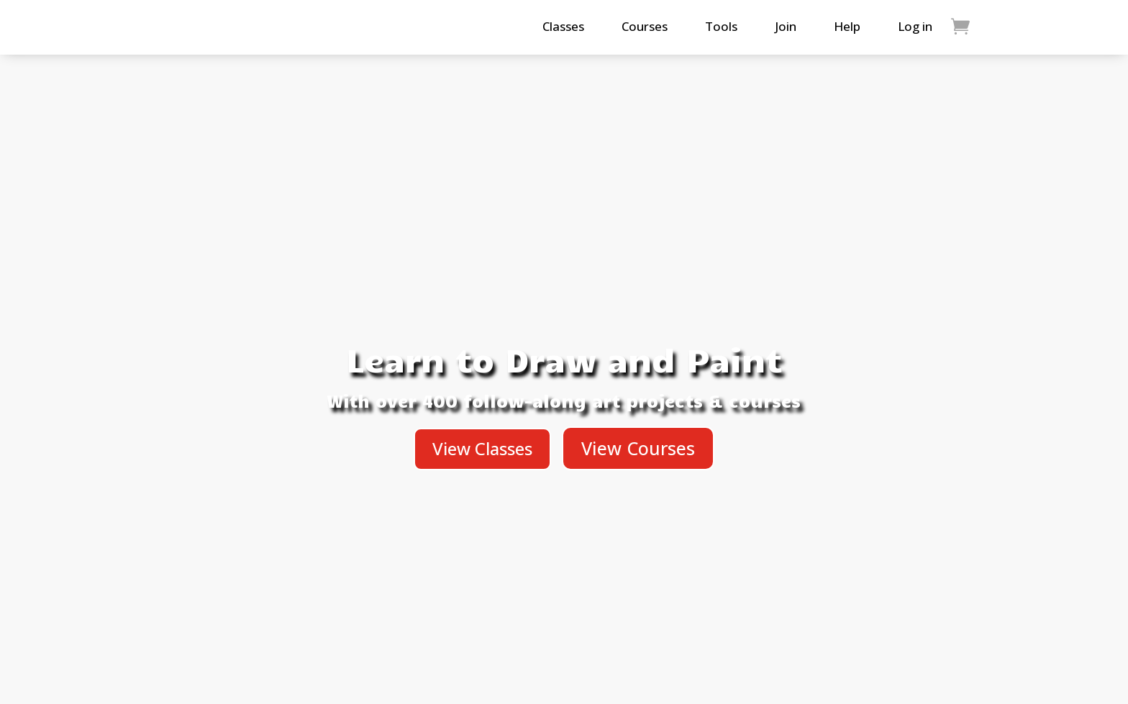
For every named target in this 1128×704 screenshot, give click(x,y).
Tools (721, 26)
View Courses (638, 448)
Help (847, 26)
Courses (645, 26)
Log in (915, 26)
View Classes (482, 448)
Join (785, 26)
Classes (563, 26)
